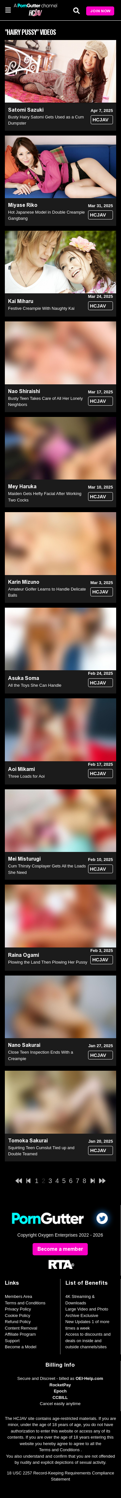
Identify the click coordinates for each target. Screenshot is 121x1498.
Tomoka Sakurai (28, 1141)
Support (12, 1340)
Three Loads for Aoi (26, 776)
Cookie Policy (17, 1315)
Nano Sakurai (24, 1045)
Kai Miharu (20, 301)
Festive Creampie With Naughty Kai (41, 308)
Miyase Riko (22, 205)
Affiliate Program (20, 1334)
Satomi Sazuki (26, 110)
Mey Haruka (22, 486)
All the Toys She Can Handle (34, 685)
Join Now (100, 11)
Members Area (18, 1296)
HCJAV (101, 119)
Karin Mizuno (23, 582)
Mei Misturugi (24, 859)
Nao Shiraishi (24, 391)
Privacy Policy (18, 1309)
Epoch (60, 1391)
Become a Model (20, 1346)
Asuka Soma (23, 678)
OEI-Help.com (89, 1378)
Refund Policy (18, 1321)
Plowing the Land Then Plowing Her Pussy (47, 962)
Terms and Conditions (25, 1303)
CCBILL (60, 1397)
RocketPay (60, 1384)
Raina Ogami (23, 955)
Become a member (60, 1249)
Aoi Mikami (21, 769)
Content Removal (21, 1328)
